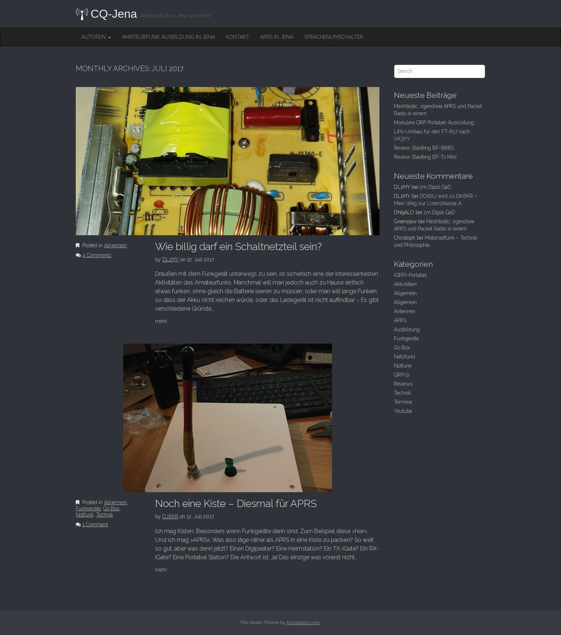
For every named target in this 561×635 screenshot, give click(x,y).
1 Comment (95, 524)
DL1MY (170, 259)
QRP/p (401, 375)
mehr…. (162, 321)
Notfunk (85, 515)
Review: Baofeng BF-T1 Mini (425, 157)
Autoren (96, 37)
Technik (104, 515)
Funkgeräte (88, 508)
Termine (403, 402)
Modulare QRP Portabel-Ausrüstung (434, 122)
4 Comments (96, 255)
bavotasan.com (303, 622)
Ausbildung (407, 329)
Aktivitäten (405, 284)
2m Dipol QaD (435, 187)
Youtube (403, 411)
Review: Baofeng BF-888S (424, 148)
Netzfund (404, 357)
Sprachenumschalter (333, 37)
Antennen (404, 311)
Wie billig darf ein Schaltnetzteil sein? (238, 247)
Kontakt (237, 37)
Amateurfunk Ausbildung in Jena (168, 37)
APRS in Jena (276, 37)
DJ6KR (170, 516)
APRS (400, 320)
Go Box (111, 508)
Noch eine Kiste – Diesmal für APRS (236, 504)
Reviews (403, 384)
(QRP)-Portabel (410, 275)
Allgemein (115, 245)
